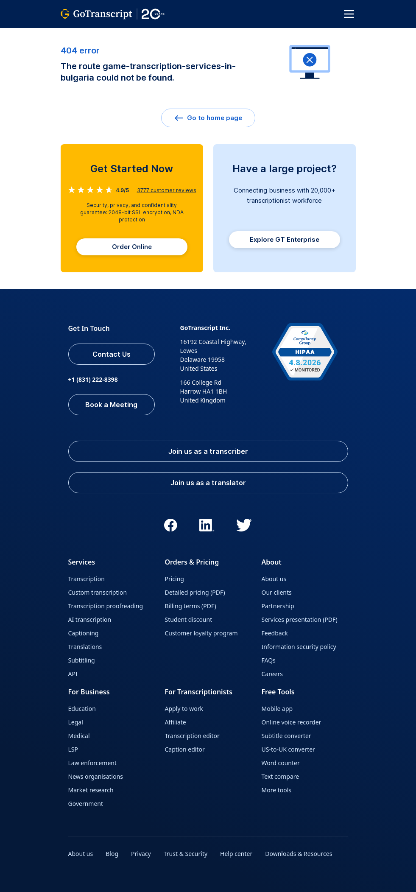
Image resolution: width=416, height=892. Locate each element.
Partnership (278, 606)
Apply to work (184, 709)
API (73, 674)
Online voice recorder (291, 722)
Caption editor (185, 749)
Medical (79, 736)
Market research (91, 790)
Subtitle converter (286, 736)
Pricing (174, 579)
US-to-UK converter (288, 749)
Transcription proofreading (105, 606)
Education (82, 709)
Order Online (132, 247)
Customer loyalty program (201, 633)
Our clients (277, 592)
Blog (112, 854)
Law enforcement (92, 763)
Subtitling (81, 660)
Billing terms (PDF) (190, 606)
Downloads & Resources (298, 854)
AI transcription (90, 619)
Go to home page (208, 118)
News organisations (95, 776)
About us (274, 579)
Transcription (86, 579)
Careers (272, 674)
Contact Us (111, 354)
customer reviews (166, 190)
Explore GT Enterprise (284, 239)
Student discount (188, 619)
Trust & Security (185, 854)
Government (85, 804)
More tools (277, 790)
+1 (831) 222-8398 (93, 379)
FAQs (269, 660)
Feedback (275, 633)
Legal (75, 722)
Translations (85, 647)
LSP (73, 749)
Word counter (281, 763)
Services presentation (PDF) (300, 619)
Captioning (83, 633)
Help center (236, 854)
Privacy (141, 854)
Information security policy (299, 647)
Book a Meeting (111, 404)
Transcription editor (192, 736)
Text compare (280, 776)
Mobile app (277, 709)
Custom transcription (97, 592)
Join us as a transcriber (208, 451)
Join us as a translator (208, 482)
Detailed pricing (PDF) (195, 592)
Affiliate (175, 722)
